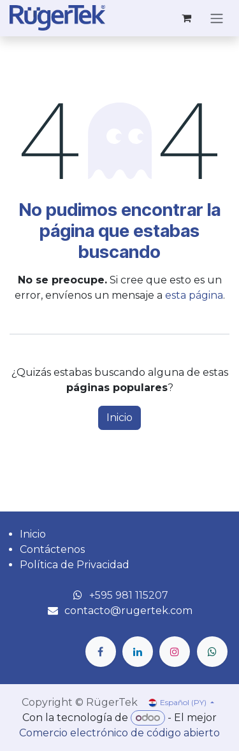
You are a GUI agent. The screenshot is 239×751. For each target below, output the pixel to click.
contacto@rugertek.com (128, 610)
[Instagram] (174, 651)
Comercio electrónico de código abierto (119, 733)
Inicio (119, 417)
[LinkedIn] (137, 651)
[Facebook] (100, 651)
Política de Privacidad (74, 565)
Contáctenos (52, 549)
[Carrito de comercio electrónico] (186, 18)
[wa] (212, 651)
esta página (194, 295)
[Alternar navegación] (216, 18)
